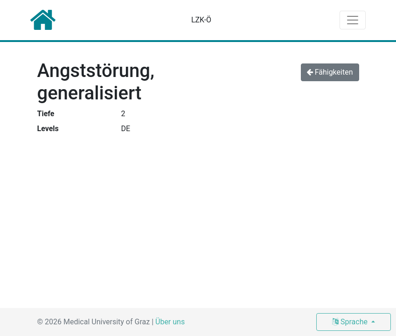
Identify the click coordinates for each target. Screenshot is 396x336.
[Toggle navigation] (353, 20)
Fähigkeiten (330, 72)
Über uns (170, 321)
